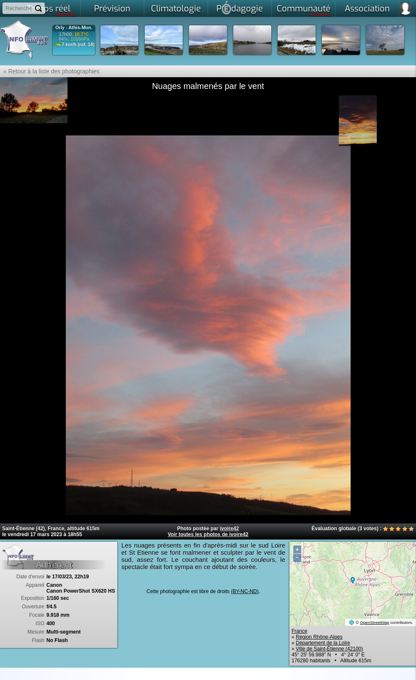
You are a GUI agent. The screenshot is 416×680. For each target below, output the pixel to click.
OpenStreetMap (374, 622)
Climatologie (176, 8)
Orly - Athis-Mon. (73, 27)
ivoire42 (229, 529)
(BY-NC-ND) (245, 591)
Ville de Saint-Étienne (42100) (329, 649)
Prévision (112, 8)
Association (367, 8)
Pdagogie (239, 7)
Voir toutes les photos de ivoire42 (207, 534)
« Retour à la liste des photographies (50, 71)
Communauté (304, 10)
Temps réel (51, 10)
